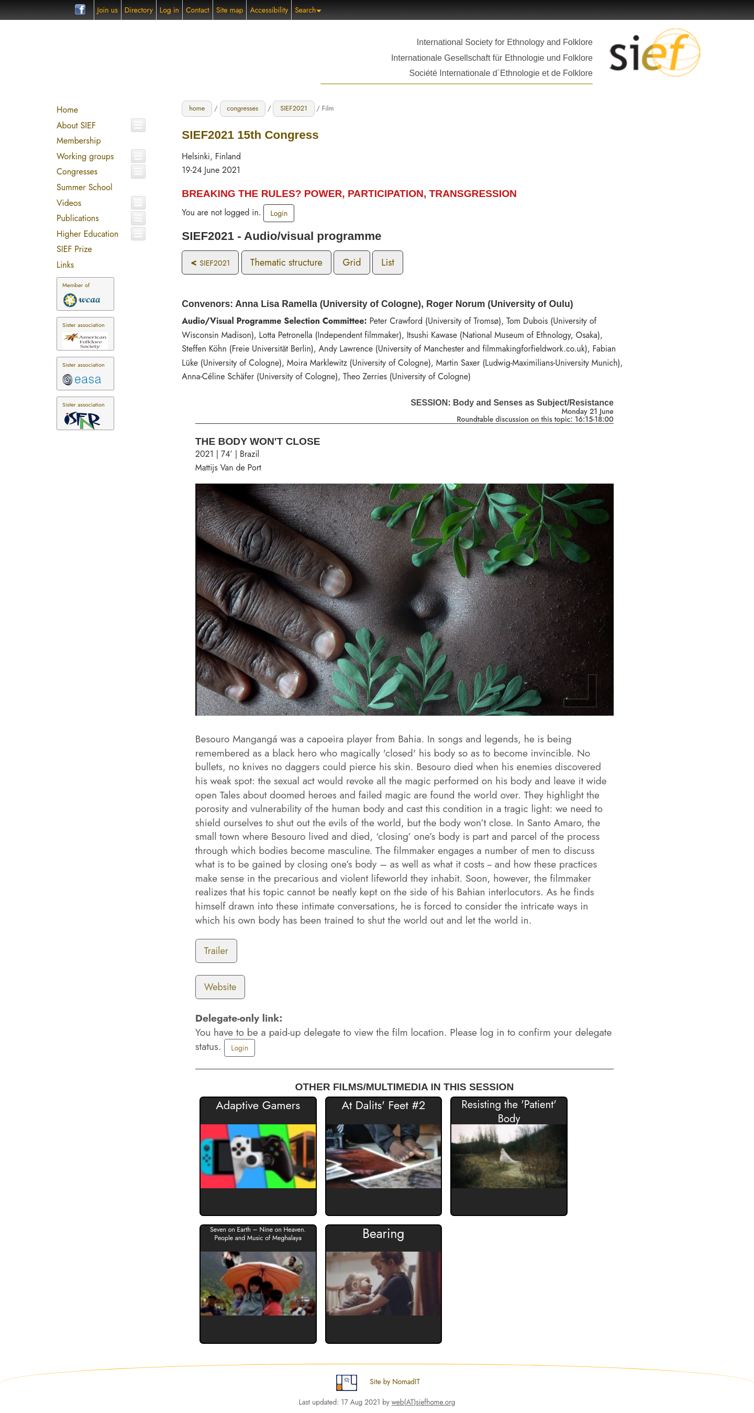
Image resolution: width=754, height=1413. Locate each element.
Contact (197, 10)
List (387, 262)
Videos (69, 203)
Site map (229, 10)
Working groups (85, 156)
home (197, 108)
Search (308, 10)
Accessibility (269, 10)
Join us (107, 10)
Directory (139, 10)
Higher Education (87, 234)
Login (278, 213)
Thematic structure (286, 262)
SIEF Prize (74, 249)
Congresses (77, 172)
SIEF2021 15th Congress (250, 134)
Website (220, 987)
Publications (78, 218)
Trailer (216, 951)
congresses (242, 108)
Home (67, 110)
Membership (79, 141)
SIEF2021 (293, 108)
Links (65, 265)
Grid (351, 262)
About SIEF (76, 125)
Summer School (85, 187)
